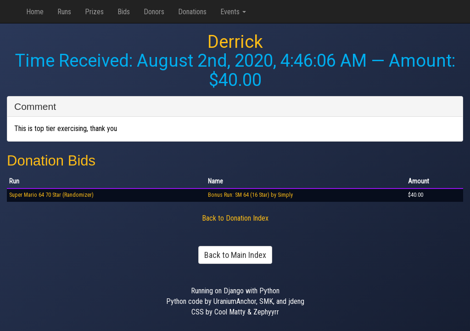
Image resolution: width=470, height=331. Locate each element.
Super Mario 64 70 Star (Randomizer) (51, 195)
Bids (124, 11)
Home (35, 11)
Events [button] (233, 11)
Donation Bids (51, 161)
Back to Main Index (235, 255)
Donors (154, 11)
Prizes (94, 11)
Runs (64, 11)
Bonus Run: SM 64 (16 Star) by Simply (250, 195)
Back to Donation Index (235, 218)
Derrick (235, 42)
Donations (192, 11)
